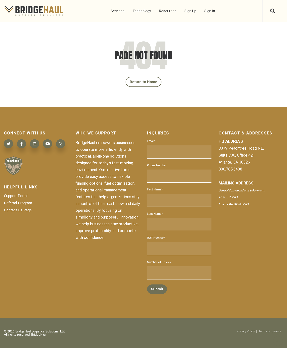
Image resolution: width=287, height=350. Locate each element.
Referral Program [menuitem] (19, 219)
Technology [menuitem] (141, 11)
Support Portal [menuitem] (17, 212)
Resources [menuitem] (167, 11)
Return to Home (143, 82)
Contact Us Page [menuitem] (18, 227)
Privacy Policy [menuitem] (243, 333)
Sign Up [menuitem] (190, 11)
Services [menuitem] (117, 11)
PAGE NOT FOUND (143, 55)
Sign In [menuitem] (209, 11)
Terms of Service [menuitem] (269, 333)
